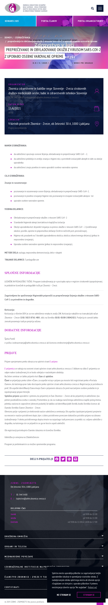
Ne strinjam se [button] (64, 594)
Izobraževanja (22, 37)
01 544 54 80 (15, 97)
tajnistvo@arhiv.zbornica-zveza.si (28, 498)
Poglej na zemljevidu (17, 127)
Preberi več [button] (92, 587)
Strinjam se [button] (88, 594)
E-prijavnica (10, 368)
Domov (8, 37)
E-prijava (53, 361)
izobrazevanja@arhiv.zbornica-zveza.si (40, 97)
